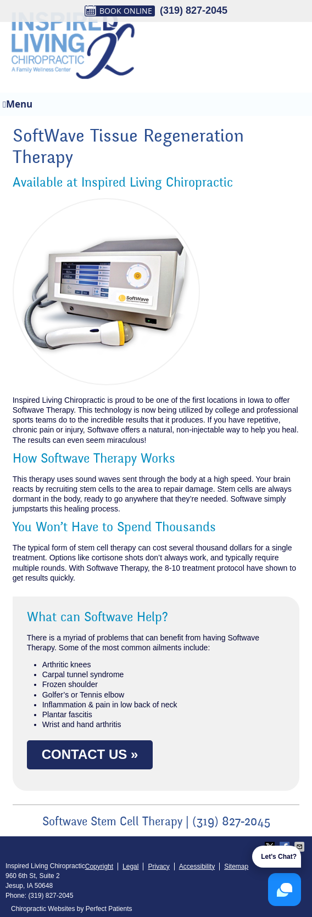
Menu (17, 104)
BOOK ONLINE (118, 10)
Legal (130, 866)
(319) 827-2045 (193, 10)
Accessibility (197, 866)
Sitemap (236, 866)
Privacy (158, 866)
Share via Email (300, 847)
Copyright (99, 866)
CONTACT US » (90, 754)
